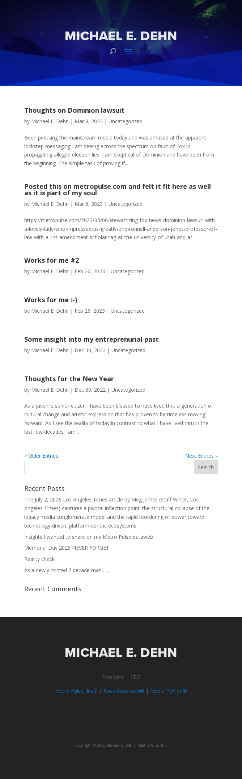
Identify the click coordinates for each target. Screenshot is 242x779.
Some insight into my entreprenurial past (91, 339)
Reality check (39, 558)
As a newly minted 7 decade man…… (67, 570)
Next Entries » (201, 455)
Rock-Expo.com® (123, 690)
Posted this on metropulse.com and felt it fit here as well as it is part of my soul (117, 189)
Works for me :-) (50, 299)
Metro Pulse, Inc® (76, 690)
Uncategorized (126, 121)
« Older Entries (41, 455)
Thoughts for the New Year (69, 378)
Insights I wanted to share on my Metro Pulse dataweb (88, 536)
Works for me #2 (51, 260)
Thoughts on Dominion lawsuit (74, 110)
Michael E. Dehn (50, 121)
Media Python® (168, 690)
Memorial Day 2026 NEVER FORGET (66, 547)
